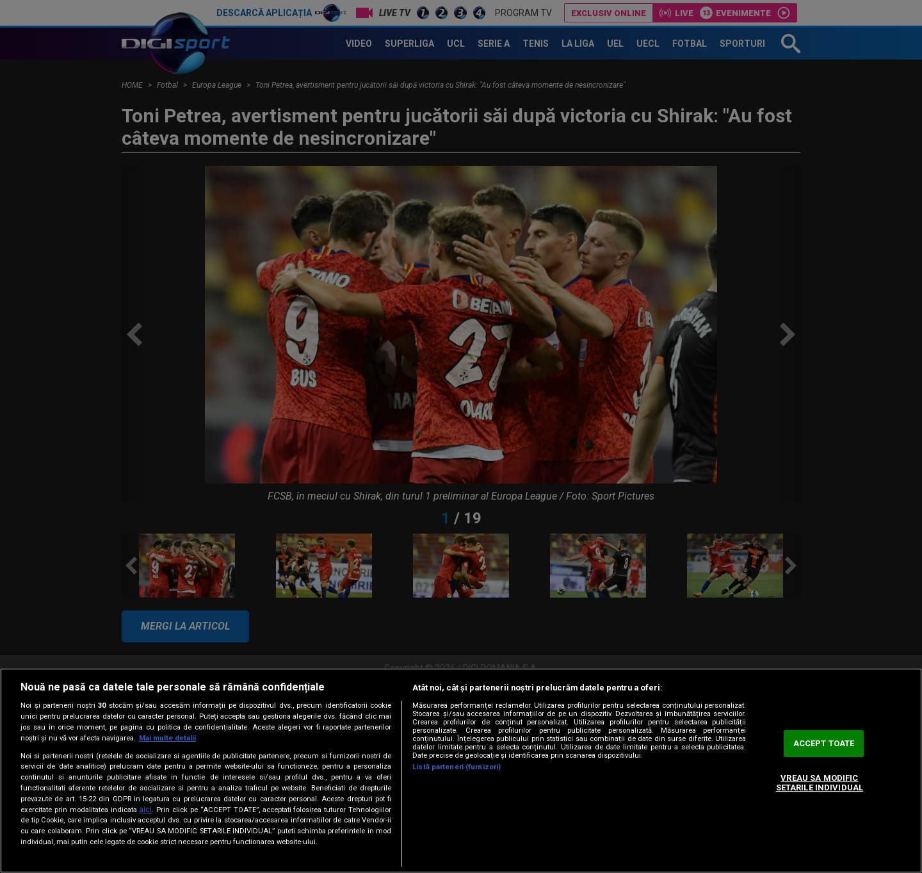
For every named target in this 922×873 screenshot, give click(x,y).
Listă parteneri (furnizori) (456, 767)
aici (145, 809)
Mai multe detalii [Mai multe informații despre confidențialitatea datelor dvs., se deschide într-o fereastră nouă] (167, 738)
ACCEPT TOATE (824, 743)
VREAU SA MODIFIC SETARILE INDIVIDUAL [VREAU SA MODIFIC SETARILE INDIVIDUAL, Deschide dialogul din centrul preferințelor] (819, 783)
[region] (461, 770)
